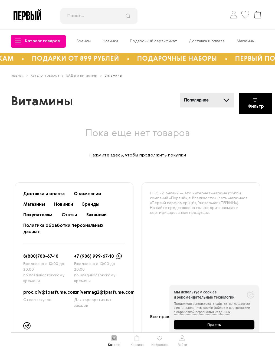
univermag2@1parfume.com (104, 292)
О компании (87, 194)
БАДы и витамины (84, 75)
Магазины (245, 41)
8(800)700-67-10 (40, 256)
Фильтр (255, 103)
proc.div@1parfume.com (50, 292)
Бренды (84, 41)
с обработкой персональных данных (202, 312)
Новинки (110, 41)
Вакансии (96, 215)
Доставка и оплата (207, 41)
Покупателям (38, 215)
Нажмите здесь (106, 155)
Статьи (69, 215)
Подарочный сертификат (153, 41)
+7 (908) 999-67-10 (94, 256)
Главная (19, 75)
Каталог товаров (37, 41)
